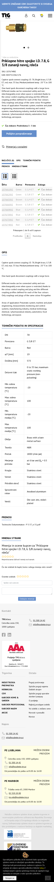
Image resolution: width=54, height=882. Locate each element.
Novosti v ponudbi (36, 712)
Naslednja (37, 236)
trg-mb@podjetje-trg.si (19, 797)
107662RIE (7, 194)
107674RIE (7, 224)
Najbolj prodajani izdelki (39, 704)
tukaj (42, 868)
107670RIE (7, 214)
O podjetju (33, 700)
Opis (18, 160)
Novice (32, 716)
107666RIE (7, 204)
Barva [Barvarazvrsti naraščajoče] (19, 184)
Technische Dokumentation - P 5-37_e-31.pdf (21, 524)
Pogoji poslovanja (36, 682)
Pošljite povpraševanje (19, 133)
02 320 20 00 (15, 793)
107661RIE (7, 189)
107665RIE (7, 199)
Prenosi (6, 166)
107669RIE (7, 209)
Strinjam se (9, 878)
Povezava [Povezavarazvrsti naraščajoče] (30, 184)
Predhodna (17, 236)
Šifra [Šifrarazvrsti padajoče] (4, 184)
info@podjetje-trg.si (42, 624)
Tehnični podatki (32, 160)
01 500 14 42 (39, 620)
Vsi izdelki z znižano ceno (40, 708)
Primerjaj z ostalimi (16, 146)
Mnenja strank (20, 166)
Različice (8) (8, 160)
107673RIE (7, 219)
